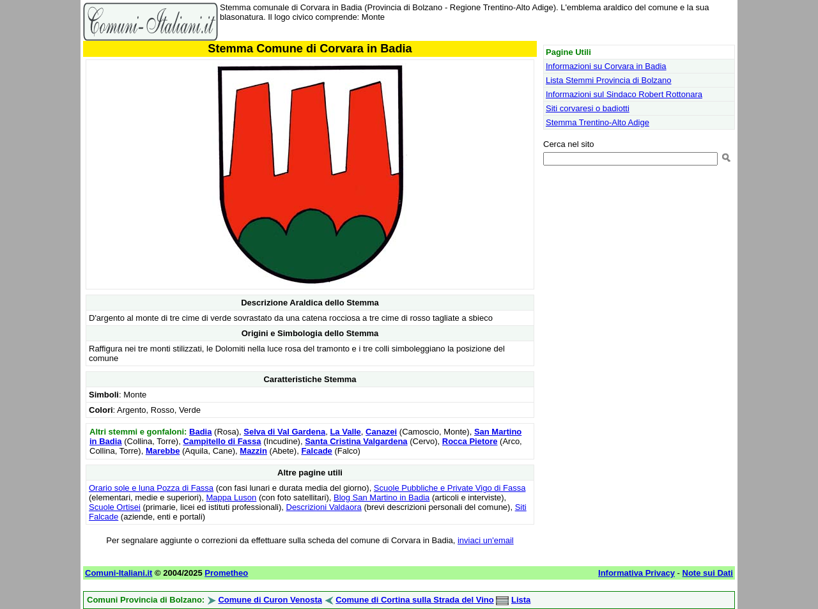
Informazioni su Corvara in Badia (606, 66)
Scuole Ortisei (115, 507)
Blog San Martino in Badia (381, 497)
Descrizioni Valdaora (324, 507)
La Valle (345, 431)
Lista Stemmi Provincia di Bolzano (609, 80)
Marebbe (163, 451)
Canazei (381, 431)
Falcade (316, 451)
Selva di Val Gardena (284, 431)
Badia (200, 431)
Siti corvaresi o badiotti (587, 108)
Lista (520, 600)
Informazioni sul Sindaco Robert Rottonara (624, 94)
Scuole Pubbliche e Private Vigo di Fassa (450, 488)
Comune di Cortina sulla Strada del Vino (415, 600)
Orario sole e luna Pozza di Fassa (151, 488)
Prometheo (226, 573)
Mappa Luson (231, 497)
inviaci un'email (486, 540)
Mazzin (253, 451)
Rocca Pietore (470, 441)
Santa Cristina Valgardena (356, 441)
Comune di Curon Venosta (270, 600)
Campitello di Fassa (222, 441)
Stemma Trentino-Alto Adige (597, 122)
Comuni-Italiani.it (118, 573)
